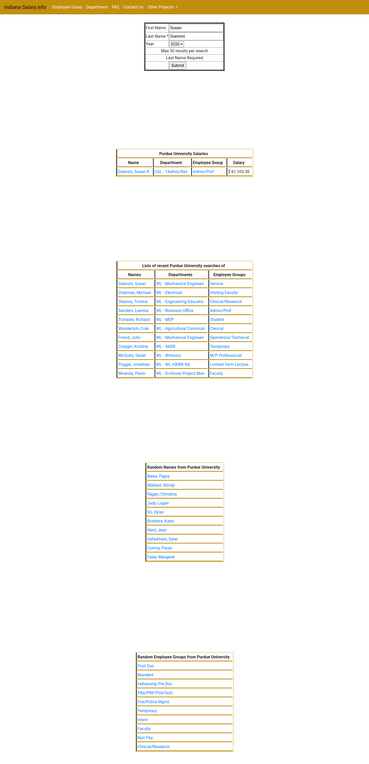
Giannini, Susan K (133, 171)
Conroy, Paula (159, 548)
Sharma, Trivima (133, 301)
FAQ (115, 7)
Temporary (219, 346)
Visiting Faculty (224, 292)
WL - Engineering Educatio (179, 301)
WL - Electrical (169, 292)
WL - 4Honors (168, 355)
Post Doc (146, 666)
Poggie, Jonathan (134, 364)
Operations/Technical (229, 337)
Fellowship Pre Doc (155, 683)
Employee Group (67, 7)
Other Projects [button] (161, 7)
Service (216, 283)
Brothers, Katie (160, 521)
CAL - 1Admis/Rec (171, 171)
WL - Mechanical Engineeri (180, 283)
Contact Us (134, 7)
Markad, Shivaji (161, 485)
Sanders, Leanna (133, 310)
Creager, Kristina (133, 346)
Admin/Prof (203, 171)
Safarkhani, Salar (162, 539)
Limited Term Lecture (229, 364)
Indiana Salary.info (25, 7)
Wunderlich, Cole (133, 328)
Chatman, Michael (134, 292)
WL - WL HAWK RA (173, 364)
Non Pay (145, 737)
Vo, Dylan (155, 512)
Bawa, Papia (158, 476)
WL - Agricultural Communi (180, 328)
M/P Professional (226, 355)
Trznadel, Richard (133, 319)
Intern (143, 719)
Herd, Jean (157, 530)
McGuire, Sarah (132, 355)
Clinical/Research (226, 301)
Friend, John (129, 337)
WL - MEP (164, 319)
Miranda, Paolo (131, 373)
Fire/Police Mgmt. (154, 701)
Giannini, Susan (132, 283)
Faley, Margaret (161, 557)
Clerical (216, 328)
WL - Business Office (174, 310)
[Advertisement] (184, 107)
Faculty (216, 373)
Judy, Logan (158, 503)
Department (97, 7)
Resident (145, 674)
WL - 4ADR (165, 346)
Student (217, 319)
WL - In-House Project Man (180, 373)
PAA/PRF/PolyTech (155, 692)
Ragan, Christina (162, 494)
